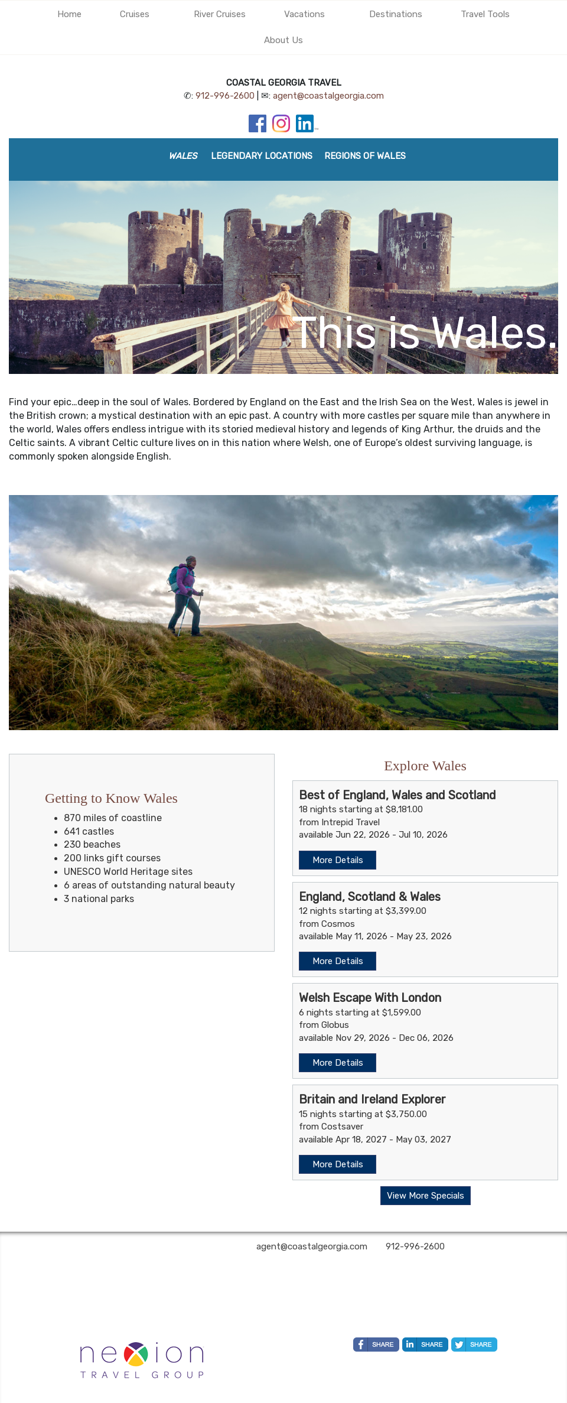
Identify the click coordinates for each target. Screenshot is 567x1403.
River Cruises (220, 14)
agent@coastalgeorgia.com (328, 95)
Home (69, 14)
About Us (283, 40)
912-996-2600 (225, 95)
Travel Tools (485, 14)
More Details (337, 860)
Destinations (395, 14)
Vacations (304, 14)
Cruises (134, 14)
